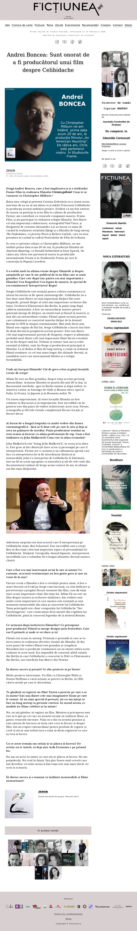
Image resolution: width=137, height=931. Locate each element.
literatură (107, 232)
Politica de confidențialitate (68, 914)
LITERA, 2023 (108, 382)
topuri (105, 235)
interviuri (119, 232)
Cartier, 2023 (108, 566)
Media (68, 919)
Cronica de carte (22, 25)
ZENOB (10, 170)
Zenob (59, 25)
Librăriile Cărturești (116, 138)
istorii (122, 235)
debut (114, 235)
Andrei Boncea (26, 55)
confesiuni (107, 228)
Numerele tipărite (116, 223)
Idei (7, 25)
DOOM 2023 (116, 321)
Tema (49, 25)
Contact (118, 25)
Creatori (106, 25)
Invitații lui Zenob (14, 173)
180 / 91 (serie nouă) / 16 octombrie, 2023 (28, 176)
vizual (118, 228)
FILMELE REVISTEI (116, 318)
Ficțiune (40, 25)
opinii (105, 238)
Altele (128, 25)
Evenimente (72, 25)
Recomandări (90, 25)
